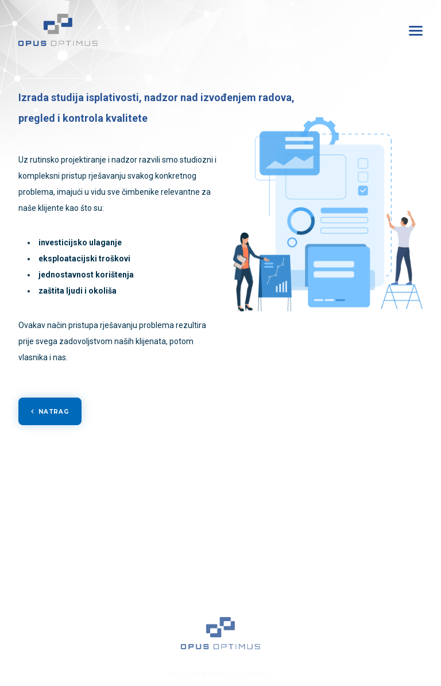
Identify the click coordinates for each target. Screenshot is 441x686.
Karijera (51, 596)
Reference (52, 575)
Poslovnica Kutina (376, 555)
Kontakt (52, 617)
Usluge (52, 555)
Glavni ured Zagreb (376, 534)
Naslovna (51, 534)
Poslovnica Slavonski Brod (375, 575)
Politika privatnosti (51, 637)
